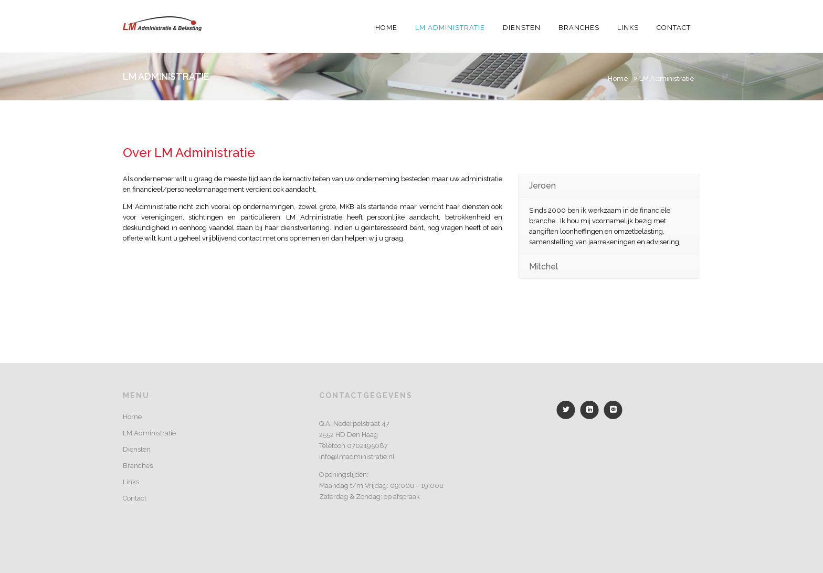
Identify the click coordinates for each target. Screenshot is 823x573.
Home (386, 28)
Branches (578, 28)
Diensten (522, 28)
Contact (674, 28)
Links (628, 28)
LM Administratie (450, 28)
